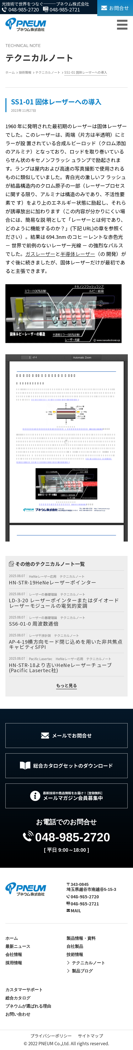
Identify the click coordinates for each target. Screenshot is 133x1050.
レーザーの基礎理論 (43, 594)
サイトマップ (90, 1036)
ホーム (11, 938)
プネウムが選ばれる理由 (28, 1006)
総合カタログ (17, 997)
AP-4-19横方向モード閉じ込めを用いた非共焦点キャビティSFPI (66, 644)
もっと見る (66, 685)
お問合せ (119, 7)
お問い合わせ (17, 1014)
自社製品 (74, 946)
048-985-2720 (24, 9)
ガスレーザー (40, 253)
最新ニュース (17, 946)
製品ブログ (82, 970)
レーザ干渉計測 (40, 635)
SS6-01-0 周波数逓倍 (34, 623)
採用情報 (13, 962)
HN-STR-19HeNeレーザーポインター (53, 582)
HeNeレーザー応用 (43, 576)
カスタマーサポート (24, 989)
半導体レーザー (77, 253)
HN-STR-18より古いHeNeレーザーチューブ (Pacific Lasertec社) (60, 667)
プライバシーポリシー (51, 1036)
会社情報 (13, 954)
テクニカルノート (72, 576)
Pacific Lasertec (41, 658)
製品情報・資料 (81, 938)
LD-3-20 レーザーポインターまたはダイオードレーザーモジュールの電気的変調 (64, 602)
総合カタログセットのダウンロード (73, 765)
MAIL (76, 910)
